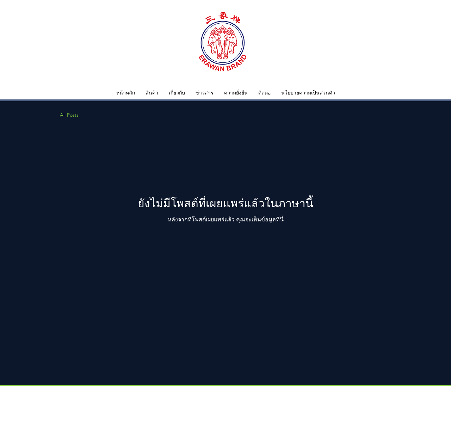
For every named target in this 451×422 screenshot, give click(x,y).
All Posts (69, 115)
